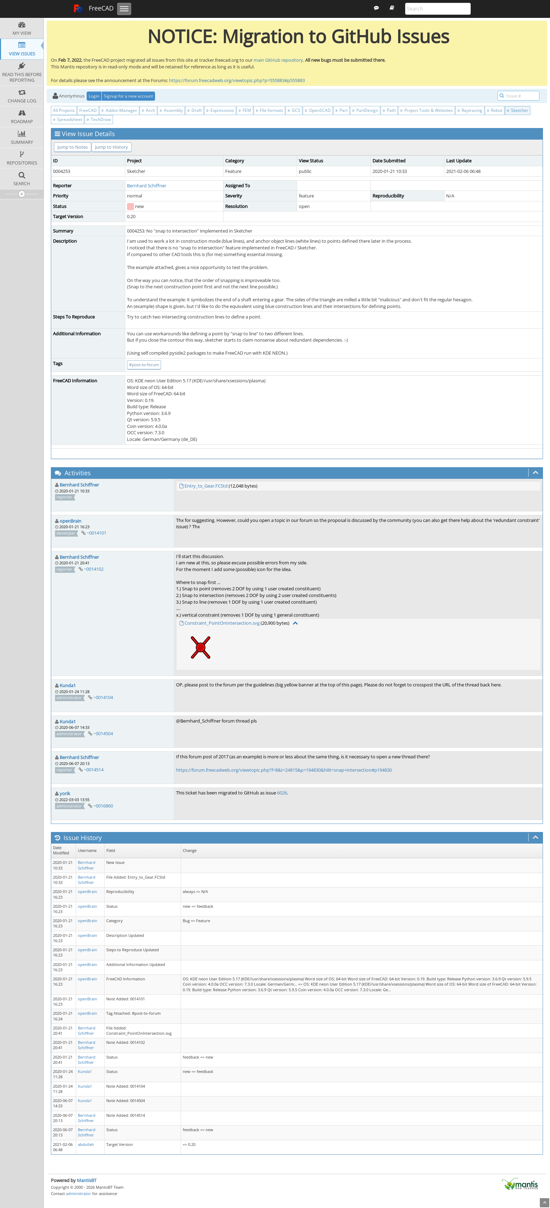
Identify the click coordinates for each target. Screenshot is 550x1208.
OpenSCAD (318, 110)
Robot (494, 110)
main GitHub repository (278, 60)
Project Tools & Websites (426, 110)
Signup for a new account (128, 96)
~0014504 (103, 733)
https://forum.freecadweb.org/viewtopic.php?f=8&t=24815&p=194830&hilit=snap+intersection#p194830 (284, 770)
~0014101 (96, 533)
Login (94, 96)
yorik (65, 793)
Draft (194, 110)
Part (341, 110)
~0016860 (103, 806)
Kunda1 (68, 685)
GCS (294, 110)
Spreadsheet (67, 119)
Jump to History (111, 147)
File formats (269, 110)
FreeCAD (93, 9)
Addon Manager (119, 110)
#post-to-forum (144, 365)
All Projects (64, 110)
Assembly (171, 110)
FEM (245, 110)
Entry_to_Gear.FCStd (206, 486)
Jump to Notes (73, 147)
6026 (282, 793)
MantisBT (86, 1180)
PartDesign (365, 110)
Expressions (220, 110)
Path (389, 110)
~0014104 (103, 697)
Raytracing (469, 110)
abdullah (86, 1144)
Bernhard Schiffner (146, 185)
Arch (148, 110)
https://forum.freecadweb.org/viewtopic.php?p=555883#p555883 (237, 80)
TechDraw (99, 119)
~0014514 (93, 769)
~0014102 (93, 569)
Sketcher (517, 110)
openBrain (70, 521)
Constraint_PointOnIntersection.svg (222, 623)
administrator (78, 1193)
